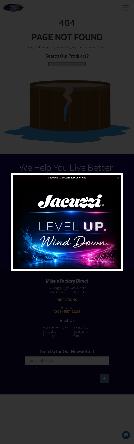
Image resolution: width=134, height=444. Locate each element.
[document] (67, 222)
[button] (118, 177)
